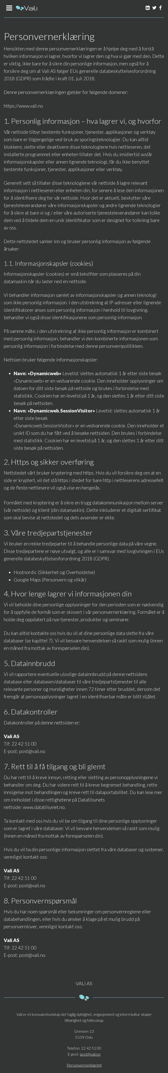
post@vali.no (32, 751)
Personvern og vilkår (64, 579)
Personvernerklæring (84, 1065)
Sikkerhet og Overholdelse (66, 572)
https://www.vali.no (23, 106)
